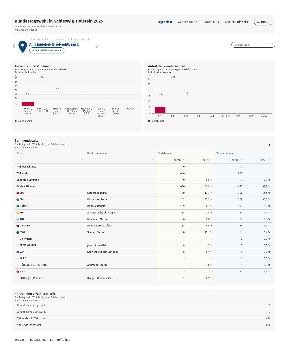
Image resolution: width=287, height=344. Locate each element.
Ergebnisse (165, 22)
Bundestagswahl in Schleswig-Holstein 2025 (59, 21)
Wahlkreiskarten (188, 22)
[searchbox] (253, 45)
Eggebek (85, 39)
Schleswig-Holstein (39, 39)
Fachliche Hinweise (236, 22)
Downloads (211, 22)
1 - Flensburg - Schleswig (65, 39)
